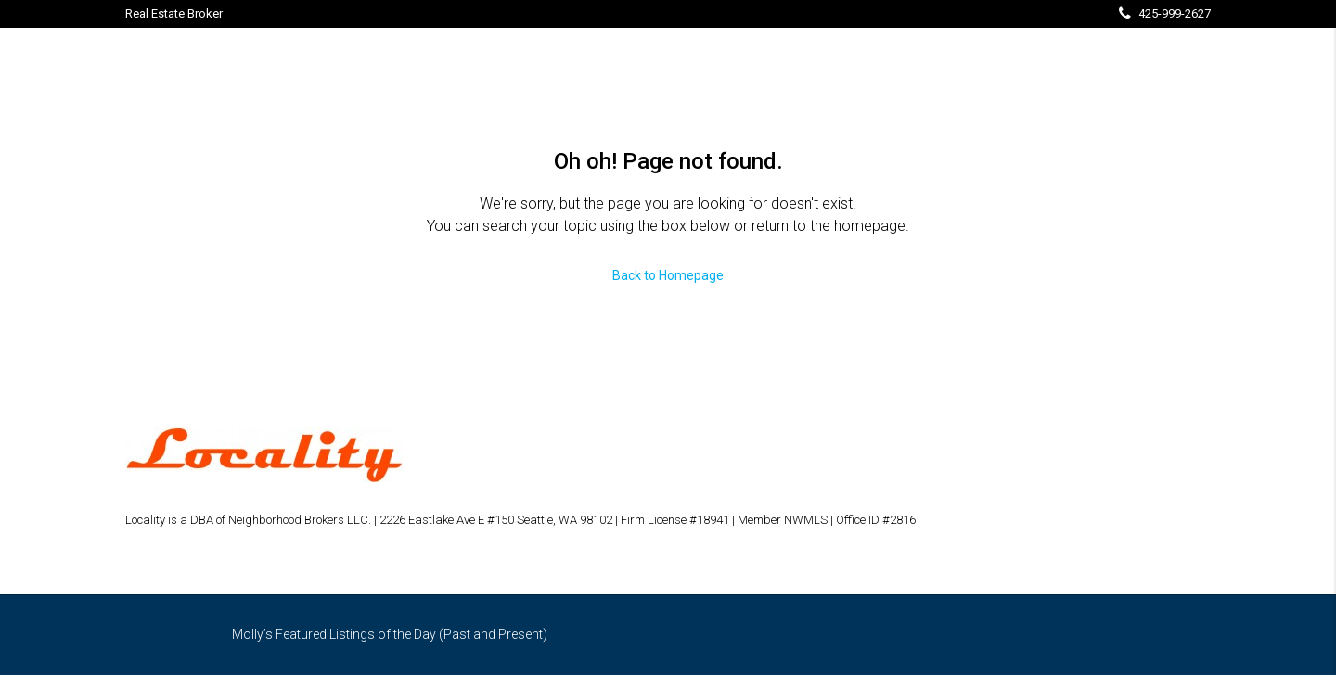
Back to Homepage (668, 275)
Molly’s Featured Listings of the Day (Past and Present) (389, 634)
